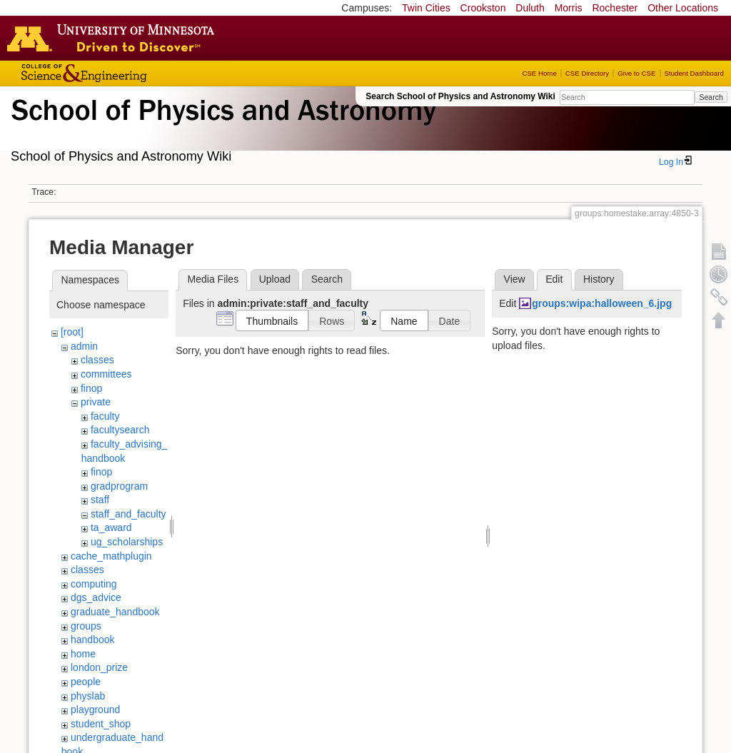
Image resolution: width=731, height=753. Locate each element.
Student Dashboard (694, 73)
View (514, 279)
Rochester (614, 8)
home (83, 653)
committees (106, 374)
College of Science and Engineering (128, 73)
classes (97, 359)
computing (94, 584)
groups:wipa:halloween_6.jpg (602, 303)
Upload (275, 279)
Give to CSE (636, 73)
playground (95, 709)
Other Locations (682, 8)
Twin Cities (426, 8)
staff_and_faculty (128, 514)
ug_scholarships (127, 541)
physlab (88, 696)
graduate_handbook (115, 611)
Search (710, 97)
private (96, 402)
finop (91, 388)
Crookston (483, 8)
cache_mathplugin (111, 556)
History (599, 279)
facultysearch (120, 429)
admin (84, 346)
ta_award (111, 527)
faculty (105, 416)
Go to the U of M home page (114, 38)
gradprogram (119, 486)
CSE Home (539, 73)
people (86, 681)
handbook (93, 639)
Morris (569, 8)
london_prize (99, 667)
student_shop (101, 723)
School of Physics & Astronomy (221, 127)
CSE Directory (587, 73)
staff (100, 499)
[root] (72, 332)
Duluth (529, 8)
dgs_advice (96, 597)
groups (86, 626)
